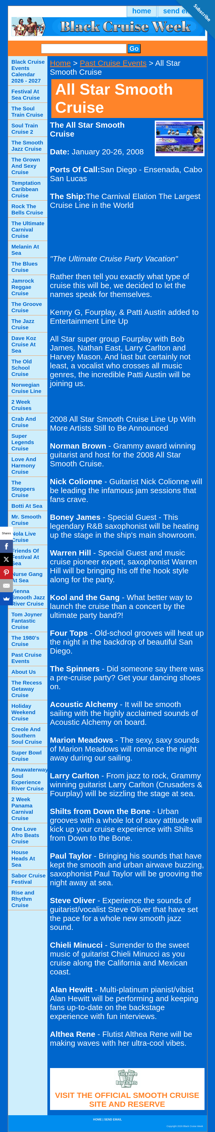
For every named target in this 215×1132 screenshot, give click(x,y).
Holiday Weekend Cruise (24, 712)
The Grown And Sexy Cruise (26, 166)
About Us (24, 672)
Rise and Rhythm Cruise (23, 899)
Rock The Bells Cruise (27, 209)
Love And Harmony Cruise (24, 465)
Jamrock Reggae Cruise (23, 287)
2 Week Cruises (22, 405)
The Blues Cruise (25, 267)
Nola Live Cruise (24, 537)
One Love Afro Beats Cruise (25, 835)
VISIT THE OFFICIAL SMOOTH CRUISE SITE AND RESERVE (127, 1099)
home (141, 11)
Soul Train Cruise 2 (25, 128)
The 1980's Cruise (26, 641)
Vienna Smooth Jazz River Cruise (28, 597)
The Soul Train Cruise (27, 111)
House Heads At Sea (23, 858)
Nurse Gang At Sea (27, 577)
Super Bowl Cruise (27, 756)
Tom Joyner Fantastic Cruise (27, 620)
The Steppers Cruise (23, 488)
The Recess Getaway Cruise (27, 689)
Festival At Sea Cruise (26, 94)
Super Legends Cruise (23, 442)
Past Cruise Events (113, 63)
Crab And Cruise (24, 422)
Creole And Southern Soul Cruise (27, 735)
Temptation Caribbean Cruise (26, 189)
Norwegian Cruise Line (26, 388)
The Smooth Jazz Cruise (27, 145)
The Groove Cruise (27, 307)
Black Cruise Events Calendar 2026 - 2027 (28, 71)
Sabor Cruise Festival (29, 878)
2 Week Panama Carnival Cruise (22, 808)
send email (113, 1119)
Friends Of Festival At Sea (25, 557)
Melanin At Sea (25, 250)
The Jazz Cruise (23, 324)
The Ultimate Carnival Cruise (28, 229)
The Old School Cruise (22, 367)
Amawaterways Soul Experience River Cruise (29, 779)
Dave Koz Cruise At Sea (24, 344)
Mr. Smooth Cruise (26, 520)
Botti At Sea (27, 506)
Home (60, 63)
